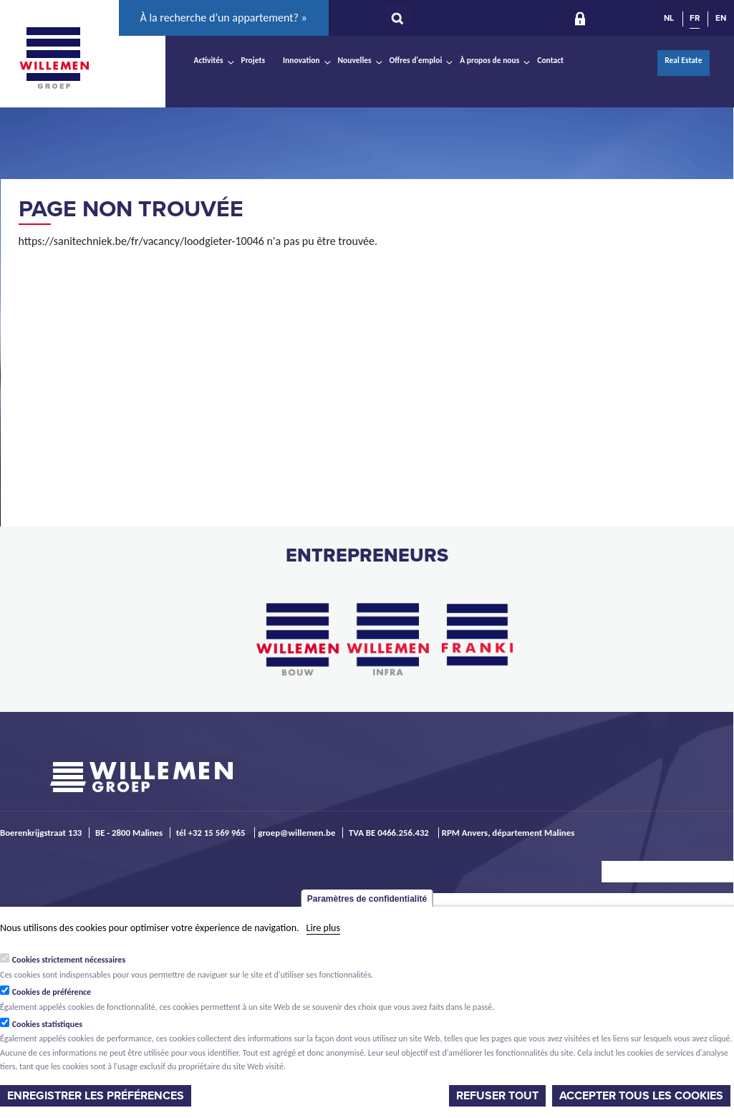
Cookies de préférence (52, 992)
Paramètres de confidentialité (367, 899)
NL (669, 18)
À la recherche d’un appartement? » (223, 17)
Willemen (54, 58)
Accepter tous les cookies (641, 1096)
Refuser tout (497, 1096)
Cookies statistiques (47, 1024)
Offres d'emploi (416, 60)
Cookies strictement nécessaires (69, 960)
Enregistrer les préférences (95, 1096)
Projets (253, 60)
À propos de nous (489, 60)
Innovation (301, 60)
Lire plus (323, 928)
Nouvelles (355, 60)
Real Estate (683, 60)
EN (720, 18)
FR (695, 18)
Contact (550, 60)
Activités (208, 60)
